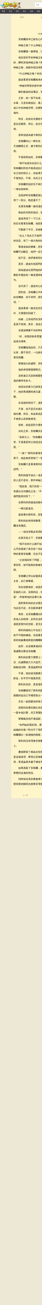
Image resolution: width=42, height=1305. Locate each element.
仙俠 (38, 11)
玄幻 (17, 11)
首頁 (3, 11)
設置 (22, 17)
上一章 (25, 795)
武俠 (31, 11)
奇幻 (24, 11)
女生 (10, 11)
